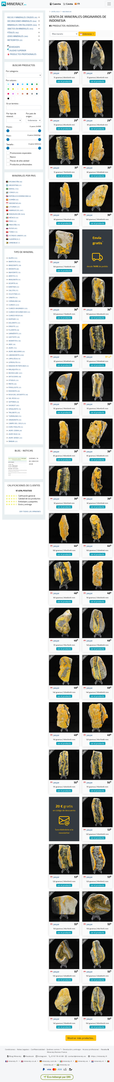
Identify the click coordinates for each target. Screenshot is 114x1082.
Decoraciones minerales (22, 21)
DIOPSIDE (13, 319)
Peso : (9, 135)
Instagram (41, 1056)
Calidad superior (16, 50)
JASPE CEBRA (15, 430)
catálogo (55, 11)
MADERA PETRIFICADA (18, 366)
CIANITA (12, 297)
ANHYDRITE (14, 272)
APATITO (13, 276)
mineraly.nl (97, 1061)
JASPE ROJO (14, 434)
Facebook (28, 1056)
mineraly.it (66, 1061)
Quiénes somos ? (54, 1049)
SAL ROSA (13, 398)
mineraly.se (63, 1065)
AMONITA (13, 269)
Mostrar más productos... (80, 1038)
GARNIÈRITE (14, 333)
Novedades (13, 47)
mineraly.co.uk (29, 1061)
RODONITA (14, 391)
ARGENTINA (15, 185)
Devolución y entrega (72, 1049)
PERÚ (12, 221)
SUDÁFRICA (14, 239)
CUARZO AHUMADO (17, 308)
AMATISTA (14, 261)
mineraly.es (81, 1061)
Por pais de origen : (31, 115)
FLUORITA (13, 330)
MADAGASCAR (17, 214)
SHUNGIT (13, 405)
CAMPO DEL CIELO (17, 423)
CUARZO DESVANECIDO (19, 312)
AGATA (12, 258)
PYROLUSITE (14, 387)
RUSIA (13, 228)
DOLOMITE (14, 323)
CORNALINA (14, 301)
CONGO (13, 192)
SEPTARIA (13, 402)
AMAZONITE (14, 265)
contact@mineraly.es (77, 1056)
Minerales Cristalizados (22, 25)
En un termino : (12, 103)
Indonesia (67, 11)
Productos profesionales (21, 54)
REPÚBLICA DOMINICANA (20, 196)
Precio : (9, 127)
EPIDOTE (13, 326)
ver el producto (64, 81)
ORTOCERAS (14, 376)
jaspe (54, 72)
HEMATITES (14, 341)
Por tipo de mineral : (11, 115)
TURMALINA (14, 416)
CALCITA (13, 290)
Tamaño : (10, 144)
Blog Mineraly (14, 1056)
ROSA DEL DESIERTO (18, 394)
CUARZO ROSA (15, 315)
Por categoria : (12, 71)
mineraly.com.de (48, 1061)
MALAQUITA (14, 369)
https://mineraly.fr (99, 1056)
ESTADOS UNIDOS (17, 235)
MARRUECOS (16, 210)
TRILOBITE (14, 412)
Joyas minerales (17, 36)
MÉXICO (13, 217)
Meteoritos (14, 40)
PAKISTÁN (14, 225)
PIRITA (12, 384)
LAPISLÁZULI (14, 358)
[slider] (7, 130)
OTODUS (13, 380)
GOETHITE (14, 337)
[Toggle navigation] (109, 4)
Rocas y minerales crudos (22, 17)
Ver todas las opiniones (30, 511)
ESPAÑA (13, 199)
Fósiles (13, 32)
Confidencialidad (38, 1049)
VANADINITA (14, 420)
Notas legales (23, 1049)
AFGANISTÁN (15, 182)
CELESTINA (14, 294)
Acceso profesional (91, 1049)
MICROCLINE (15, 373)
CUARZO (13, 305)
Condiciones (10, 1049)
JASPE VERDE (15, 438)
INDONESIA (15, 203)
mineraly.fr (11, 1061)
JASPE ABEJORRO (16, 351)
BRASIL (13, 189)
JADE (11, 344)
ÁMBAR (12, 441)
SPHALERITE (14, 409)
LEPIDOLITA (14, 362)
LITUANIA (14, 207)
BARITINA (13, 287)
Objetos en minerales (20, 28)
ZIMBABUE (14, 243)
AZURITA (13, 283)
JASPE (12, 348)
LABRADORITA (16, 355)
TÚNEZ (13, 232)
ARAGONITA (14, 279)
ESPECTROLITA (15, 427)
